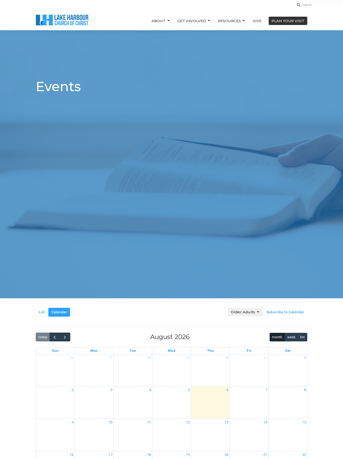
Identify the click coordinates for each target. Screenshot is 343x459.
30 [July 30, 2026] (226, 358)
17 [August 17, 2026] (110, 455)
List (42, 312)
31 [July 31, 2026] (265, 358)
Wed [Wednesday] (171, 351)
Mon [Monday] (94, 351)
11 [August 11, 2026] (149, 422)
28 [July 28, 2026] (149, 358)
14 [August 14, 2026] (265, 422)
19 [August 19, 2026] (188, 455)
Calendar (59, 312)
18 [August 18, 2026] (149, 455)
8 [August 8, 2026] (305, 390)
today (42, 337)
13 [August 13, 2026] (226, 422)
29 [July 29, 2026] (188, 358)
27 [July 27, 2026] (110, 358)
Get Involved (194, 20)
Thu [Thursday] (210, 351)
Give (257, 21)
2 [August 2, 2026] (73, 390)
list (302, 337)
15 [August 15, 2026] (304, 422)
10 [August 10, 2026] (110, 422)
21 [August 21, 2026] (265, 455)
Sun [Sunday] (55, 351)
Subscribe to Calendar (285, 312)
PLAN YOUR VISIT (288, 21)
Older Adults (245, 312)
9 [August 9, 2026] (73, 422)
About (160, 20)
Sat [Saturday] (287, 351)
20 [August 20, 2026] (226, 455)
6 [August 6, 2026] (227, 390)
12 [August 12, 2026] (188, 422)
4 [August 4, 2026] (150, 390)
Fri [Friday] (249, 351)
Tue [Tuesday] (133, 351)
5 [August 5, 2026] (189, 390)
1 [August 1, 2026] (305, 358)
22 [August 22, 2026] (304, 455)
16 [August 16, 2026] (72, 455)
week (291, 337)
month (277, 337)
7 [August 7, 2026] (266, 390)
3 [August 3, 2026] (111, 390)
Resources (232, 20)
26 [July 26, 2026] (72, 358)
